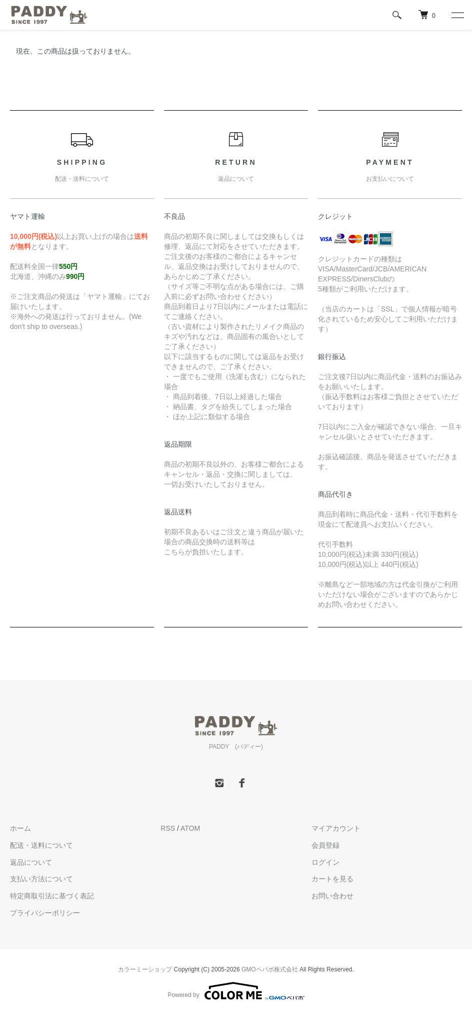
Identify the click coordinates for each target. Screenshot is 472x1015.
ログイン (326, 862)
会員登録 (326, 845)
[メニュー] (457, 15)
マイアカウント (336, 828)
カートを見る (333, 879)
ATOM (190, 828)
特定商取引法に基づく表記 (52, 896)
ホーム (20, 828)
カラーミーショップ (145, 969)
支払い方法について (41, 879)
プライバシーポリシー (45, 913)
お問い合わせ (333, 896)
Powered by (236, 991)
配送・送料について (41, 845)
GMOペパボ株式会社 (270, 969)
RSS (167, 828)
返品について (31, 862)
